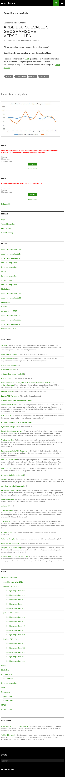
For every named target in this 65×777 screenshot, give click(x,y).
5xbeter (4, 345)
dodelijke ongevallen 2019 (15, 630)
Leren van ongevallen (9, 263)
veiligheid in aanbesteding (11, 548)
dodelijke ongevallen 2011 (11, 249)
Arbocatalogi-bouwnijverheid (12, 374)
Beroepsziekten (7, 391)
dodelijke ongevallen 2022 (15, 648)
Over (3, 687)
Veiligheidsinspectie (8, 735)
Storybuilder (6, 521)
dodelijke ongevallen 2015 (15, 608)
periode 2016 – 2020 (11, 613)
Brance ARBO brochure (10, 396)
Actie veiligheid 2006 (9, 354)
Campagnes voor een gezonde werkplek (16, 400)
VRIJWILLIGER (6, 280)
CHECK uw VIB (7, 416)
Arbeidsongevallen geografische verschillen (26, 31)
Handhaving (5, 307)
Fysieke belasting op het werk (12, 431)
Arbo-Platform (8, 3)
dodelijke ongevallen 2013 (11, 293)
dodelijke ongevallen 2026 (11, 324)
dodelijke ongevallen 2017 (11, 254)
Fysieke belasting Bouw (10, 427)
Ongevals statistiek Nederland (12, 475)
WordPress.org (7, 233)
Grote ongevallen (7, 440)
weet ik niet (7, 161)
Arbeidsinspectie (7, 358)
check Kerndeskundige (9, 405)
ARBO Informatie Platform (14, 23)
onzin (5, 157)
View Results (32, 169)
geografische (21, 76)
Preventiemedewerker (9, 490)
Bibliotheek (5, 289)
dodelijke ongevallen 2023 (15, 652)
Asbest (3, 665)
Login (3, 219)
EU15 (27, 59)
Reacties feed (6, 228)
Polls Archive (6, 204)
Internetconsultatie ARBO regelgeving (15, 451)
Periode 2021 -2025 (8, 329)
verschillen (44, 76)
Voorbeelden (8, 679)
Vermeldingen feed (8, 224)
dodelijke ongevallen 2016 (11, 298)
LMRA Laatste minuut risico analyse (14, 726)
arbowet (9, 76)
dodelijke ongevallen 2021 (15, 643)
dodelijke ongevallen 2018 (15, 626)
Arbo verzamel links (8, 369)
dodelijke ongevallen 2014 (15, 604)
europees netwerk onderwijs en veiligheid (17, 422)
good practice (6, 674)
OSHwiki (4, 479)
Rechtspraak (8, 701)
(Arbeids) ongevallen (9, 577)
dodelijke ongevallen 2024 (11, 315)
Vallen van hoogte (8, 539)
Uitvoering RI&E (7, 532)
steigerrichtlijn (6, 506)
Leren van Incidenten (9, 460)
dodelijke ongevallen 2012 (15, 595)
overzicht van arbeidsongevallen (13, 486)
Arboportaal (6, 378)
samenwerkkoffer (8, 499)
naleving (32, 76)
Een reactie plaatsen (31, 41)
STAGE (3, 271)
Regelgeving (5, 302)
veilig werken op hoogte (10, 543)
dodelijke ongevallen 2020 (11, 258)
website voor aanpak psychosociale (14, 556)
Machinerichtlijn (7, 468)
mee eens (6, 159)
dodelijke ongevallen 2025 (11, 320)
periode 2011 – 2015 (9, 311)
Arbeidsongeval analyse (10, 365)
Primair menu (62, 3)
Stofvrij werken (7, 510)
